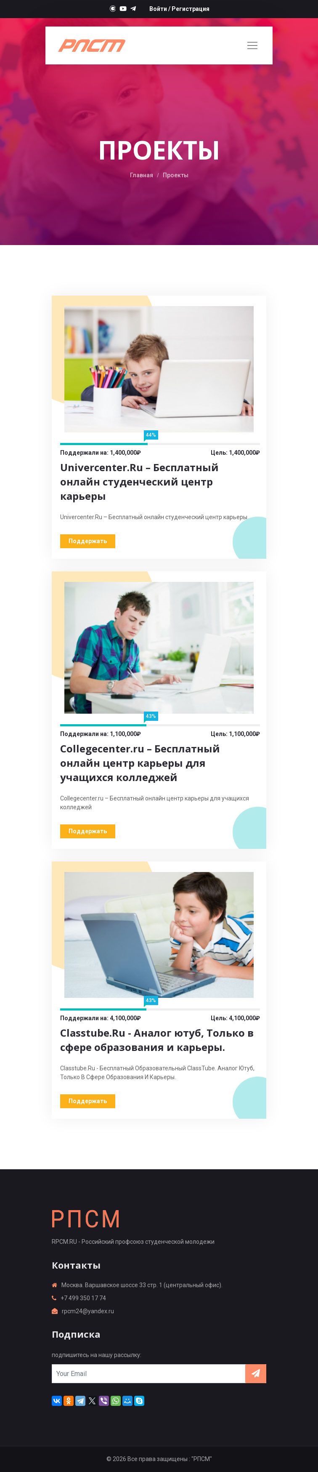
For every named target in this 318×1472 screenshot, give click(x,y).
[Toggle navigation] (252, 45)
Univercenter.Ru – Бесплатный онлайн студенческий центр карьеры (139, 481)
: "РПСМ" (200, 1459)
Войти (158, 8)
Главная (141, 175)
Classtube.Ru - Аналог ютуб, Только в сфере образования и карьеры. (157, 1040)
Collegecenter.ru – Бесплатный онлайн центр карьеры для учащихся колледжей (140, 762)
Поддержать (88, 541)
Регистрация (190, 8)
